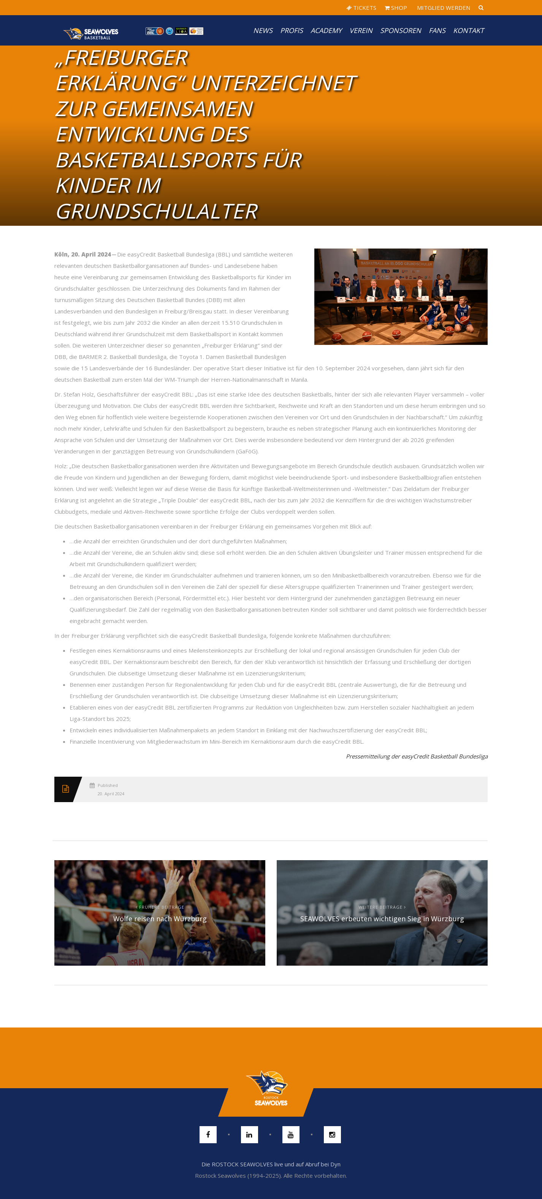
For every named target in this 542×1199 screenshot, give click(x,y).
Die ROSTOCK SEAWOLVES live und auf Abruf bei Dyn (271, 1164)
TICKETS (361, 7)
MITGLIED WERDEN (442, 7)
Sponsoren (400, 30)
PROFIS (291, 30)
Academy (326, 30)
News (263, 30)
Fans (437, 30)
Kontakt (468, 30)
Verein (360, 30)
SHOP (396, 7)
